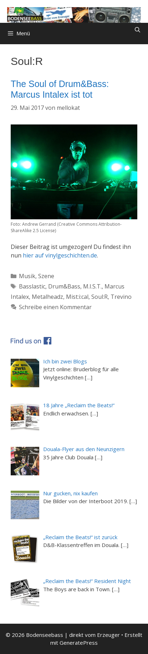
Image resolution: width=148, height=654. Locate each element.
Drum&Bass (64, 286)
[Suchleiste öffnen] (137, 30)
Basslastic (32, 286)
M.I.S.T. (92, 286)
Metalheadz (47, 297)
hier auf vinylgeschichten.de (60, 255)
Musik (27, 276)
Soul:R (99, 297)
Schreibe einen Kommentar (55, 307)
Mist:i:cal (77, 297)
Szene (46, 276)
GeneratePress (79, 642)
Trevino (121, 297)
